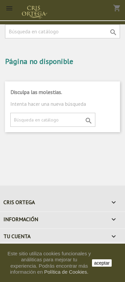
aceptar (102, 263)
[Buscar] (62, 31)
